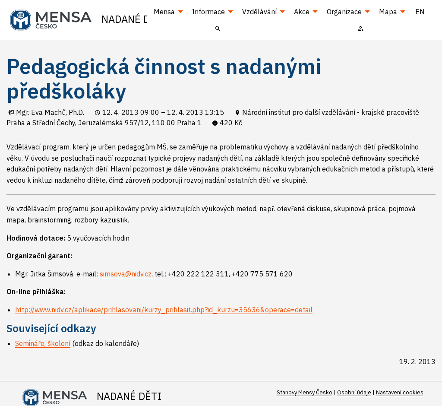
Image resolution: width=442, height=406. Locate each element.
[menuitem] (218, 28)
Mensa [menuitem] (164, 11)
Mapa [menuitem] (388, 11)
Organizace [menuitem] (344, 11)
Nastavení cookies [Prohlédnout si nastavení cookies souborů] (399, 392)
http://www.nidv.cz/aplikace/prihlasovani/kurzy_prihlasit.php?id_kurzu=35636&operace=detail (164, 309)
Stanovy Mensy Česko (304, 392)
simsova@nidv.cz (126, 274)
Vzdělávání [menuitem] (259, 11)
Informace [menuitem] (208, 11)
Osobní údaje (354, 392)
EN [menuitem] (420, 11)
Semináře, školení (42, 343)
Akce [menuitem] (301, 11)
